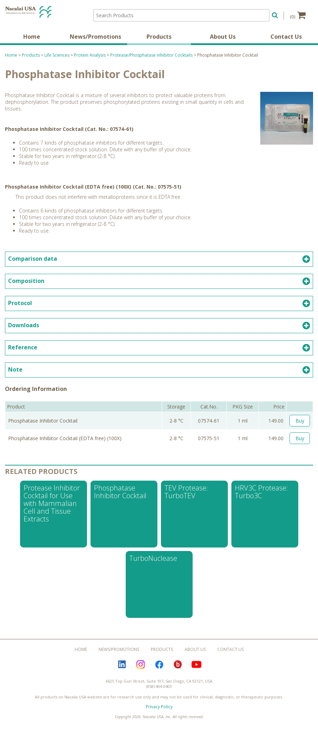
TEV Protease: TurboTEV (186, 495)
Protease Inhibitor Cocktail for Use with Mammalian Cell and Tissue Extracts (52, 507)
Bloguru (178, 668)
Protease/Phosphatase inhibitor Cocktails (151, 59)
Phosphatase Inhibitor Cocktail (120, 495)
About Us (223, 40)
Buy (299, 424)
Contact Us (286, 40)
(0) (298, 15)
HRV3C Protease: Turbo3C (261, 495)
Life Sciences (56, 59)
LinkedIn (122, 668)
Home (31, 40)
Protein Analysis (90, 59)
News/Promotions (95, 40)
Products (159, 40)
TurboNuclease (153, 562)
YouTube (196, 668)
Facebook (159, 668)
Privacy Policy (159, 711)
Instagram (140, 668)
